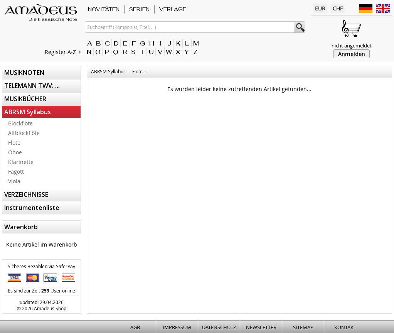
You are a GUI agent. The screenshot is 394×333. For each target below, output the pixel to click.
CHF (337, 8)
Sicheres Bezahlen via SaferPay (41, 266)
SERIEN (139, 9)
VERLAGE (172, 9)
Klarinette (21, 162)
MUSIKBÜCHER (25, 99)
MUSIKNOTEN (24, 72)
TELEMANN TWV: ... (32, 85)
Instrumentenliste (31, 207)
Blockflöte (20, 123)
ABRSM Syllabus (27, 112)
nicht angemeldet (352, 45)
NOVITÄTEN (104, 9)
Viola (14, 181)
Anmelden (351, 53)
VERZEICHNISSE (26, 194)
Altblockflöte (24, 133)
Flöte (14, 142)
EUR (320, 8)
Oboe (15, 152)
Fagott (16, 171)
